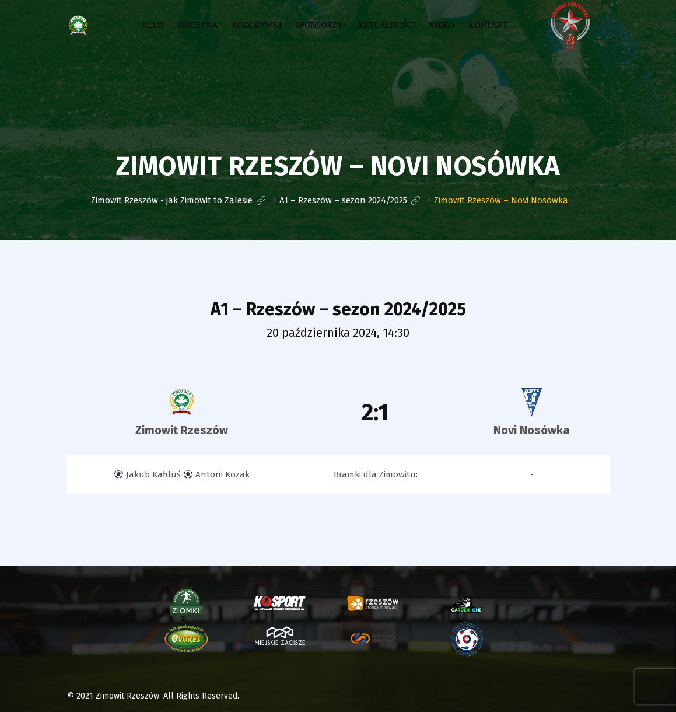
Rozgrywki (257, 25)
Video (442, 25)
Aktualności (386, 25)
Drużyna (198, 25)
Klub (153, 25)
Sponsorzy (320, 25)
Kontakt (487, 25)
